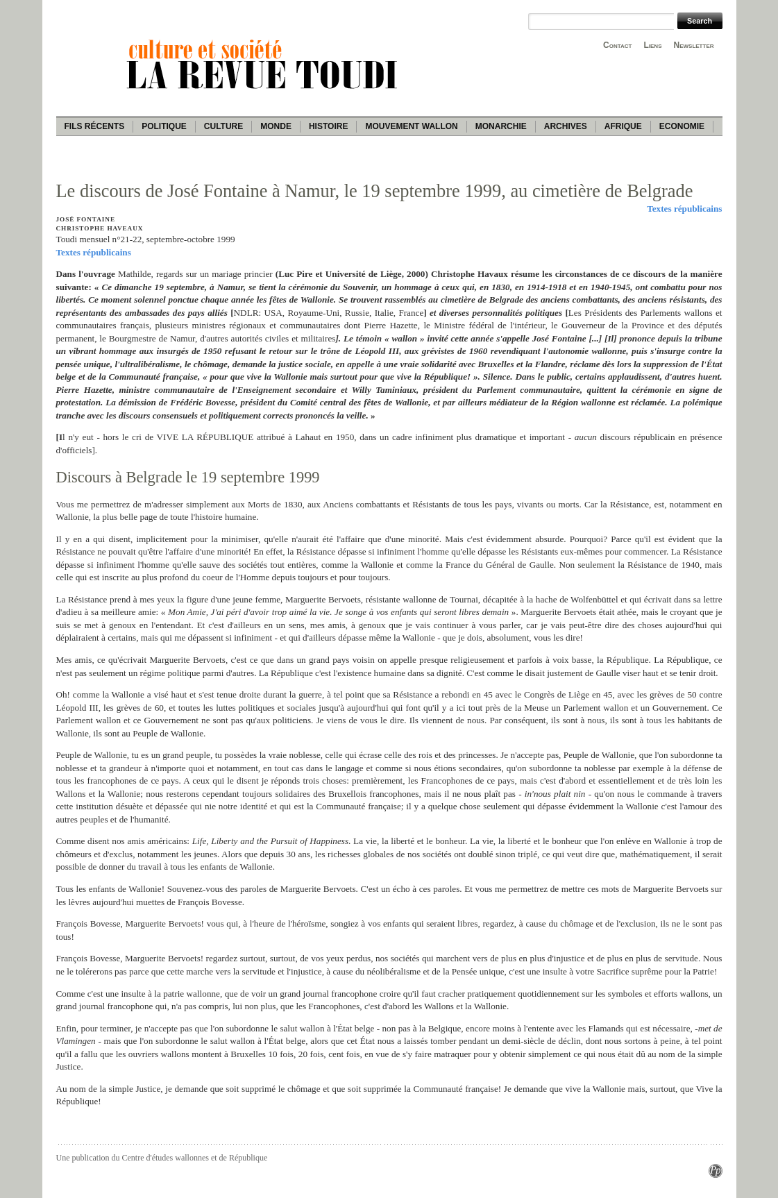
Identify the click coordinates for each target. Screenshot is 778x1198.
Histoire (328, 126)
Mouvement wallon (411, 126)
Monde (275, 126)
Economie (681, 126)
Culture (223, 126)
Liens (652, 45)
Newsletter (694, 45)
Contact (617, 45)
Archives (565, 126)
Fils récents (95, 126)
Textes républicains (684, 208)
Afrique (623, 126)
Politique (164, 126)
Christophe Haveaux (100, 228)
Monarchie (501, 126)
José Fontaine (85, 219)
